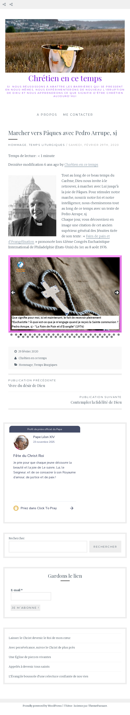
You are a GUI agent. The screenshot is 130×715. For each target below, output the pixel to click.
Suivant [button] (117, 293)
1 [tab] (11, 335)
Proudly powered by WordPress (42, 705)
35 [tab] (65, 337)
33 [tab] (56, 337)
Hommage (17, 144)
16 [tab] (81, 335)
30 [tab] (42, 337)
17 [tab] (86, 335)
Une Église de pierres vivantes (30, 657)
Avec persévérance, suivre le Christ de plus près (42, 648)
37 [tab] (75, 337)
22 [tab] (109, 335)
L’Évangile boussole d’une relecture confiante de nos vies (48, 676)
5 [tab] (30, 335)
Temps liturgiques (47, 144)
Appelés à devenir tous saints (29, 667)
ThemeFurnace (97, 705)
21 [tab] (105, 335)
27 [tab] (28, 337)
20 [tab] (100, 335)
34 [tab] (60, 337)
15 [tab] (77, 335)
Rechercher (17, 538)
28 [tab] (33, 337)
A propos (47, 115)
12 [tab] (63, 335)
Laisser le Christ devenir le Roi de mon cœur (40, 638)
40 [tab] (88, 337)
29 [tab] (37, 337)
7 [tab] (39, 335)
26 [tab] (23, 337)
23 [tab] (114, 335)
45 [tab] (112, 337)
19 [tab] (95, 335)
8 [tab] (44, 335)
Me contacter (78, 115)
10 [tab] (53, 335)
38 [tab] (79, 337)
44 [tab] (107, 337)
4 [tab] (25, 335)
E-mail (17, 590)
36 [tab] (70, 337)
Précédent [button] (13, 293)
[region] (65, 293)
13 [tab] (68, 335)
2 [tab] (16, 335)
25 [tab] (19, 337)
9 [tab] (49, 335)
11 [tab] (58, 335)
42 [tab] (98, 337)
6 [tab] (35, 335)
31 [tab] (47, 337)
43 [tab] (102, 337)
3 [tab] (21, 335)
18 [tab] (91, 335)
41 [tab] (93, 337)
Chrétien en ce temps (65, 78)
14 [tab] (72, 335)
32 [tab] (51, 337)
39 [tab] (84, 337)
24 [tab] (119, 335)
